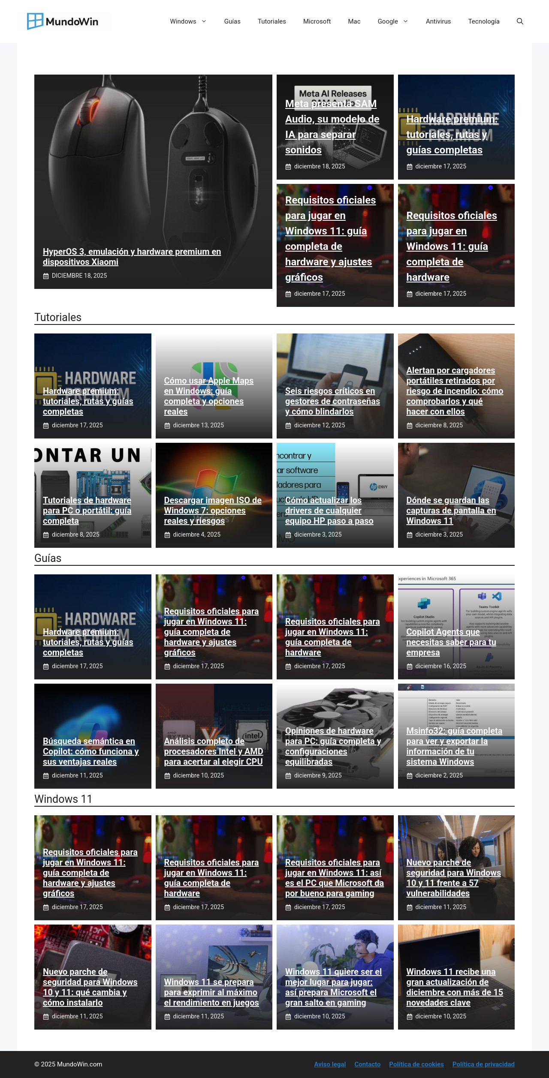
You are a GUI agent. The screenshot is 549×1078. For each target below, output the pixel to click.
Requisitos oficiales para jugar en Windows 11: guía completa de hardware (452, 246)
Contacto (367, 1064)
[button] (520, 21)
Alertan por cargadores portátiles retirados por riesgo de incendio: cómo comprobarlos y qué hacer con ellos (455, 391)
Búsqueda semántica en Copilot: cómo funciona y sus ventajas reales (91, 751)
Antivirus (438, 21)
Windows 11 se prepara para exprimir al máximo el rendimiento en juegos (211, 992)
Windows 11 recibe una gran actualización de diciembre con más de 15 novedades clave (455, 987)
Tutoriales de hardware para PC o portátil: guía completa (87, 510)
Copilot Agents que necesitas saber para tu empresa (451, 642)
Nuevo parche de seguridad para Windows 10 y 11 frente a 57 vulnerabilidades (454, 877)
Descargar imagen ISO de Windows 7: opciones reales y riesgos (213, 510)
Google (397, 21)
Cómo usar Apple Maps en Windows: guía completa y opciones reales (209, 396)
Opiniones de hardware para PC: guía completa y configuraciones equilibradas (333, 746)
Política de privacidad (483, 1064)
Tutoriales (272, 21)
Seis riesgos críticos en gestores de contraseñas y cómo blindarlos (332, 401)
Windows (193, 21)
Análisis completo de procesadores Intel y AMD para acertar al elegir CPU (213, 751)
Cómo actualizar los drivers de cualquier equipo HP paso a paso (329, 510)
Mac (354, 21)
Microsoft (317, 21)
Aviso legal (330, 1064)
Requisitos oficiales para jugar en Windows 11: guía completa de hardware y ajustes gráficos (211, 632)
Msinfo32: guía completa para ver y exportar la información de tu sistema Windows (455, 746)
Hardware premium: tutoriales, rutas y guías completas (452, 134)
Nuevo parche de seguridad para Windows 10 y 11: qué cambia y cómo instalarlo (90, 987)
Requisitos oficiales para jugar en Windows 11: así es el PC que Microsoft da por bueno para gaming (334, 877)
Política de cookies (416, 1064)
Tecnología (484, 21)
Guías (232, 21)
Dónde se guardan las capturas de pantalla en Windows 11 (451, 510)
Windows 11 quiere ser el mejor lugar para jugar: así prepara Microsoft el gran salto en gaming (333, 987)
